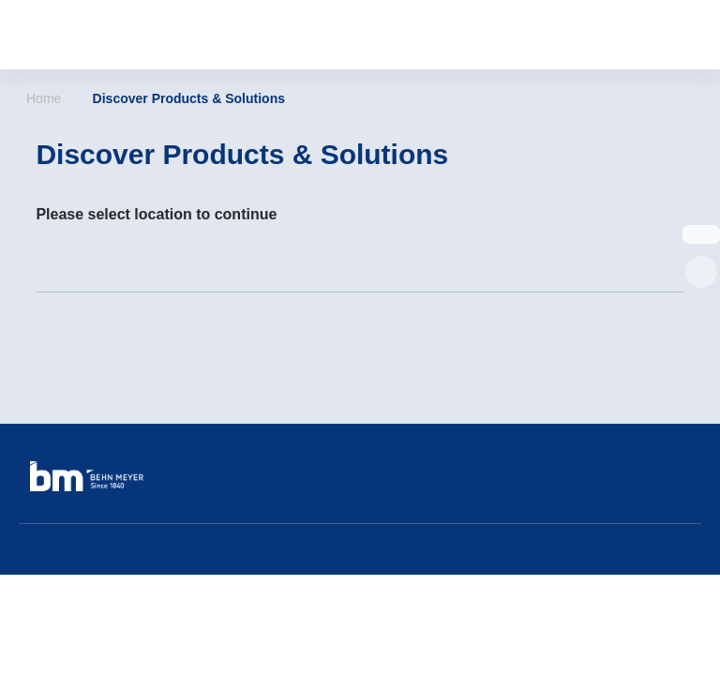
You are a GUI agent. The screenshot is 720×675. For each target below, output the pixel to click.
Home (43, 98)
